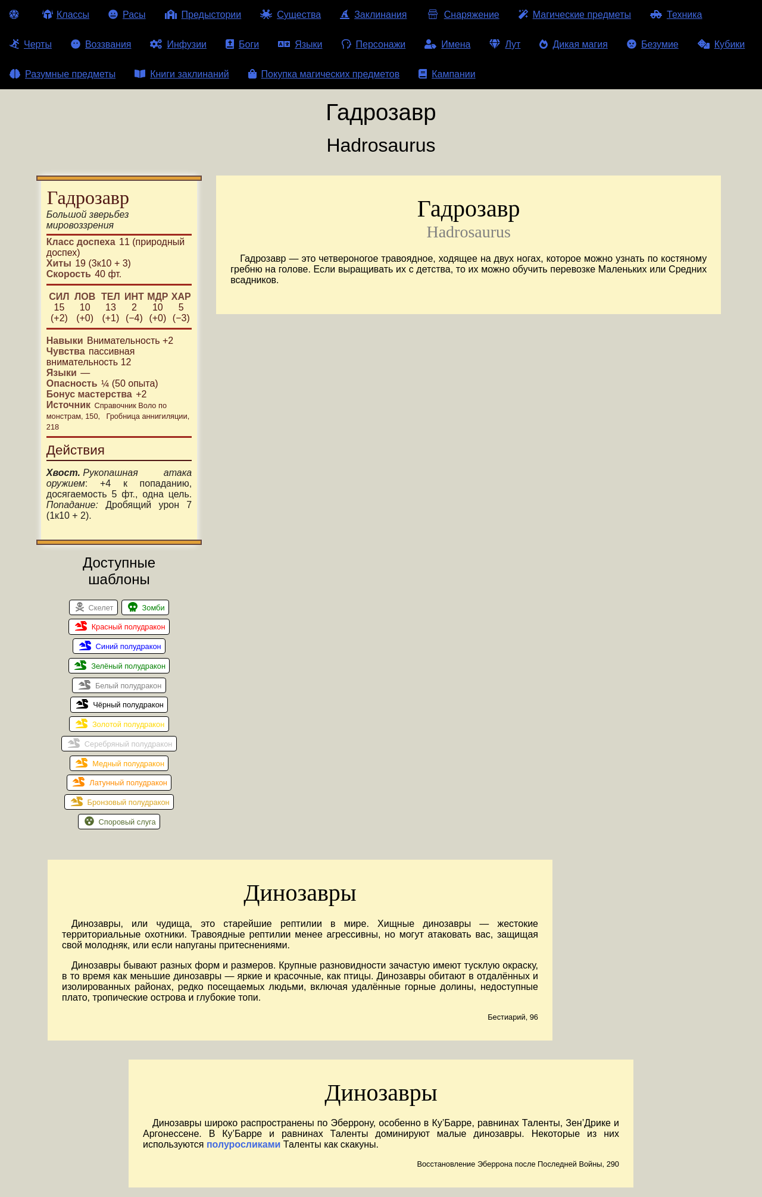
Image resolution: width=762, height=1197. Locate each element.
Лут (504, 44)
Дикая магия (573, 44)
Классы (65, 15)
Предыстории (203, 15)
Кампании (447, 74)
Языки (300, 44)
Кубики (721, 44)
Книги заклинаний (182, 74)
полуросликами (244, 1144)
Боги (242, 44)
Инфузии (178, 44)
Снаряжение (462, 15)
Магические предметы (575, 15)
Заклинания (373, 15)
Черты (31, 44)
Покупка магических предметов (324, 74)
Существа (290, 15)
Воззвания (101, 44)
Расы (127, 15)
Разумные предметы (62, 74)
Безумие (653, 44)
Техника (676, 15)
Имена (447, 44)
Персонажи (374, 44)
